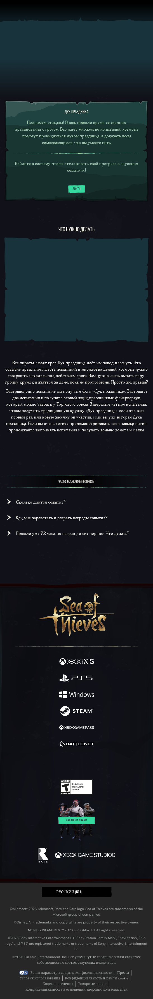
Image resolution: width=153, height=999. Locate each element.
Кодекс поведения (58, 984)
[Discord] (92, 763)
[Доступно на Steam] (77, 712)
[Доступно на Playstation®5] (77, 679)
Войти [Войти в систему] (77, 189)
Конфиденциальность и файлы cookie (96, 978)
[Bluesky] (115, 764)
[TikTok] (104, 764)
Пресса (123, 972)
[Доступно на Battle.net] (77, 745)
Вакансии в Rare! (76, 820)
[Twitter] (47, 763)
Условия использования (40, 978)
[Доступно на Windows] (77, 695)
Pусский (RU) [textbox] (69, 892)
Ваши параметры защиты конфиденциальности (71, 972)
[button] (77, 892)
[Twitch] (59, 763)
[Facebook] (36, 763)
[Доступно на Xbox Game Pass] (77, 728)
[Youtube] (75, 763)
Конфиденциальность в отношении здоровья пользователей (76, 989)
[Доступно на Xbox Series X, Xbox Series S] (77, 662)
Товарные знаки (92, 984)
